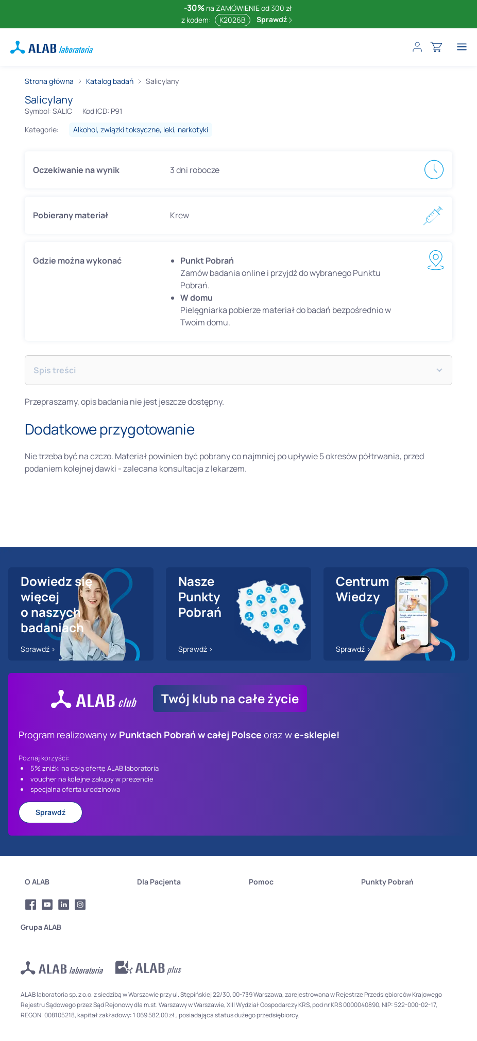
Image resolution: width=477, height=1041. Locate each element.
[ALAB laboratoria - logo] (51, 47)
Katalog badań (109, 81)
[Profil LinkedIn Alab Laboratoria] (64, 904)
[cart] (436, 47)
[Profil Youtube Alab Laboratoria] (47, 904)
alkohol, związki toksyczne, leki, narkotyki (140, 129)
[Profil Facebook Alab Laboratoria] (31, 904)
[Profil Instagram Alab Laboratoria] (80, 904)
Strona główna (49, 81)
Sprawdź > (38, 649)
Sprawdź (274, 19)
